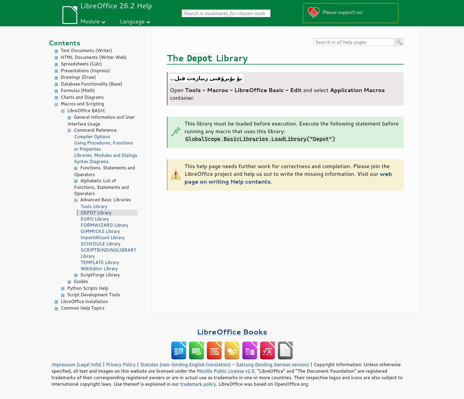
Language (132, 21)
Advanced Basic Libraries (105, 200)
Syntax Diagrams (91, 161)
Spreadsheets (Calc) (81, 64)
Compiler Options (92, 136)
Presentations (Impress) (85, 70)
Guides (81, 281)
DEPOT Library (95, 213)
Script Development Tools (93, 295)
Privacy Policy (121, 364)
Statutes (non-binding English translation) (185, 364)
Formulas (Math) (78, 90)
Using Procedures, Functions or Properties (103, 146)
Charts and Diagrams (82, 97)
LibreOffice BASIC (86, 110)
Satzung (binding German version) (272, 364)
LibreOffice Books (232, 331)
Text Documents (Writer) (86, 50)
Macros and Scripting (82, 104)
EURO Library (94, 219)
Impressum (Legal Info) (76, 364)
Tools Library (93, 206)
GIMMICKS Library (100, 231)
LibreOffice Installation (84, 301)
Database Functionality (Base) (91, 84)
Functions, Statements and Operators (104, 171)
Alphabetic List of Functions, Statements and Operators (101, 187)
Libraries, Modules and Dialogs (105, 155)
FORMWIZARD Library (104, 225)
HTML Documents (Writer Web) (94, 57)
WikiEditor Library (99, 269)
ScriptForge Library (100, 275)
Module (90, 21)
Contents (64, 42)
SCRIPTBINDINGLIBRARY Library (108, 253)
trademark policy (198, 384)
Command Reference (95, 130)
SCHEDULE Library (100, 244)
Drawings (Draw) (78, 77)
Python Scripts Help (87, 288)
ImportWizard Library (102, 237)
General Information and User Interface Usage (101, 120)
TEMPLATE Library (99, 262)
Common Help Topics (82, 308)
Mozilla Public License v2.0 (226, 371)
